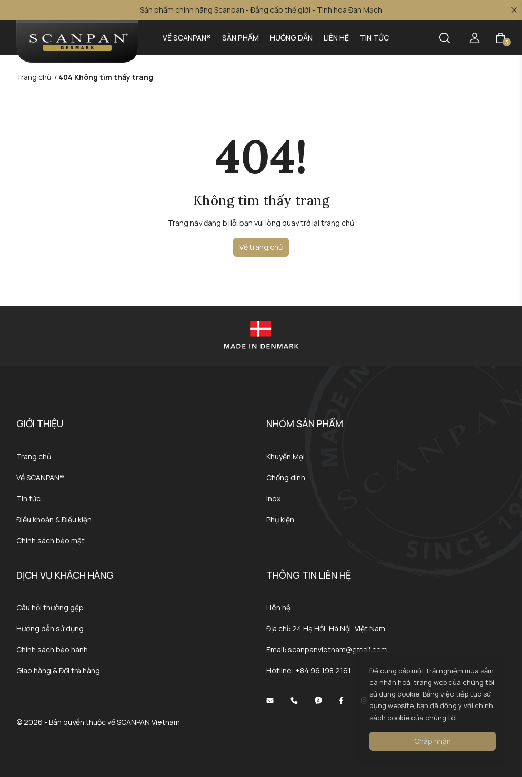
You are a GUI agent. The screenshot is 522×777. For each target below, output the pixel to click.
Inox (273, 498)
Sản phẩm (240, 38)
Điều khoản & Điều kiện (54, 519)
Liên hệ (336, 38)
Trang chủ (33, 456)
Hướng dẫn (291, 38)
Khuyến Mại (285, 456)
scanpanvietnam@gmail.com (337, 649)
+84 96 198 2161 (323, 670)
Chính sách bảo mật (50, 541)
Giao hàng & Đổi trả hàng (58, 670)
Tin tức (374, 38)
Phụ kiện (280, 519)
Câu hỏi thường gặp (50, 607)
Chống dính (285, 477)
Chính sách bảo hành (52, 649)
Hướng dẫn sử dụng (50, 628)
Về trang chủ (261, 247)
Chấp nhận (432, 741)
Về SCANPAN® (187, 38)
